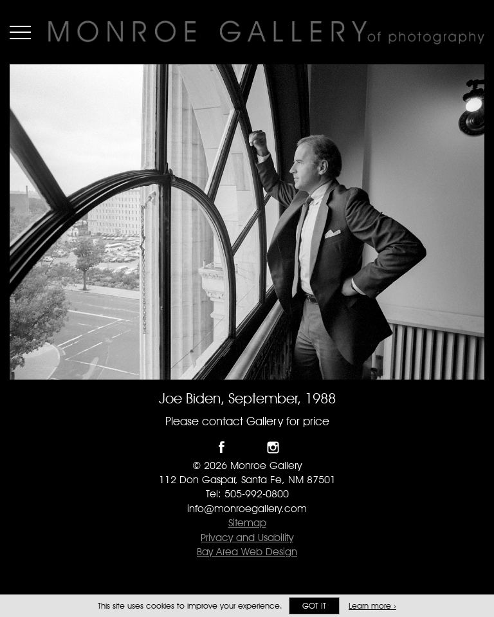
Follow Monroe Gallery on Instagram (273, 447)
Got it (314, 606)
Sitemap (247, 523)
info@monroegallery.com (247, 508)
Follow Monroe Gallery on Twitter (247, 447)
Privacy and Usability (247, 537)
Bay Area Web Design (247, 552)
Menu (20, 32)
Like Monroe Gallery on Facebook (221, 447)
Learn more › (372, 606)
